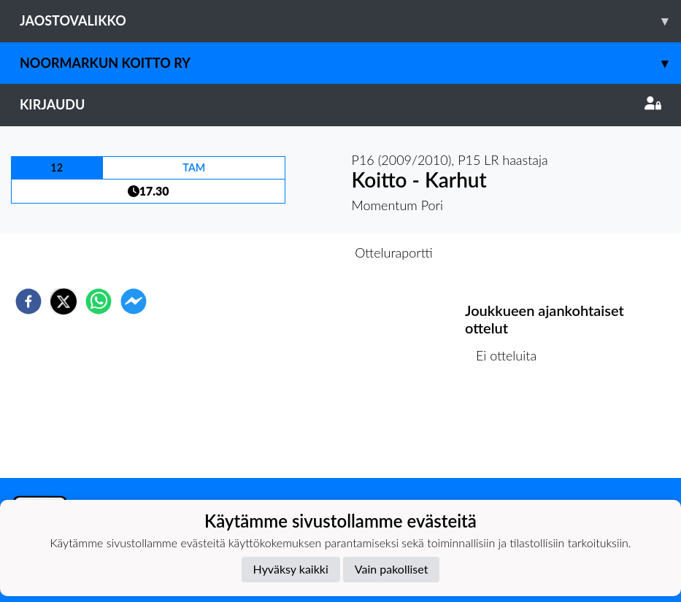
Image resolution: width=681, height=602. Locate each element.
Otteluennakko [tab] (289, 252)
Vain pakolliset (391, 569)
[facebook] (28, 301)
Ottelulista (512, 429)
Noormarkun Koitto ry (350, 63)
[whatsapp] (98, 301)
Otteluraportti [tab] (394, 252)
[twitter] (63, 301)
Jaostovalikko (350, 21)
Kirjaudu (340, 104)
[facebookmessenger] (133, 301)
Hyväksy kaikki (290, 569)
